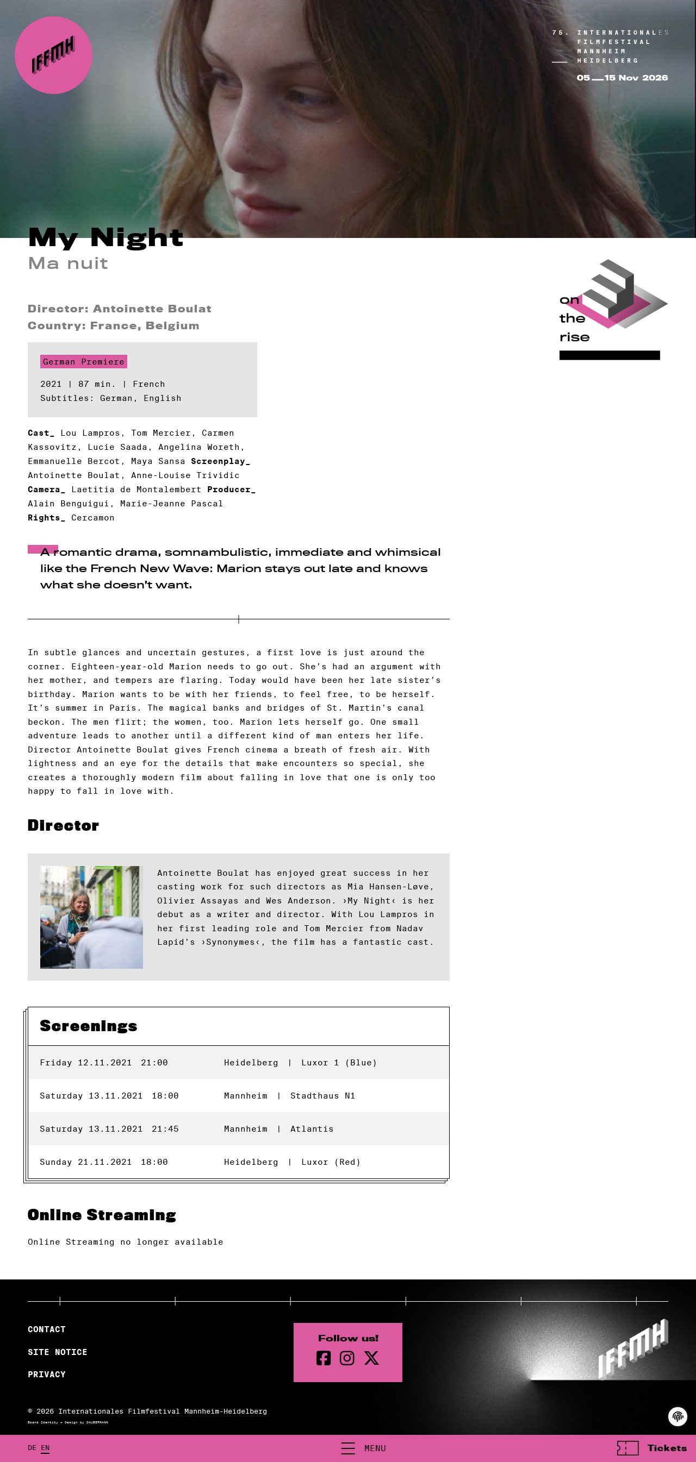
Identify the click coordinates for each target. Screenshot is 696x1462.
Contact (47, 1330)
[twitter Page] (371, 1359)
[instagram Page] (347, 1359)
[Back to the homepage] (53, 55)
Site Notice (58, 1353)
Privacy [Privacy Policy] (47, 1376)
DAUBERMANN (97, 1423)
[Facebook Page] (323, 1359)
